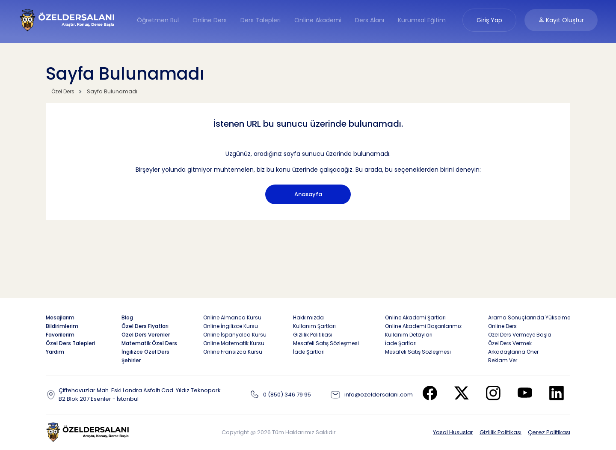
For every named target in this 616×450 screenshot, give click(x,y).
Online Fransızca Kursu (232, 351)
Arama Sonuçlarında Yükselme (529, 317)
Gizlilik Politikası (500, 432)
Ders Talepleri (260, 20)
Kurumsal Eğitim (422, 20)
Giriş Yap (489, 20)
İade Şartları (309, 351)
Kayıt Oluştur (561, 20)
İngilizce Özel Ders (145, 351)
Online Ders (209, 20)
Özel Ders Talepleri (70, 343)
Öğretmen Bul (158, 20)
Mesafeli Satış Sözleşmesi (326, 343)
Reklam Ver (502, 360)
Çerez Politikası (549, 432)
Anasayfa (308, 194)
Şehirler (131, 360)
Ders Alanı (369, 20)
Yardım (55, 351)
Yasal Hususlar (453, 432)
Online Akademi (317, 20)
